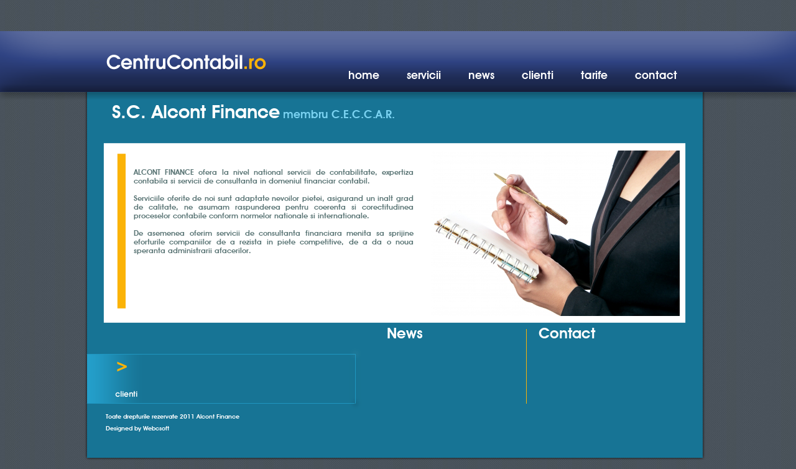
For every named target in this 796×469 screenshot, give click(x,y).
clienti (537, 74)
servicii (424, 74)
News (405, 333)
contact (656, 74)
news (481, 74)
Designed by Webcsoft (137, 428)
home (363, 74)
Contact (567, 333)
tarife (594, 74)
